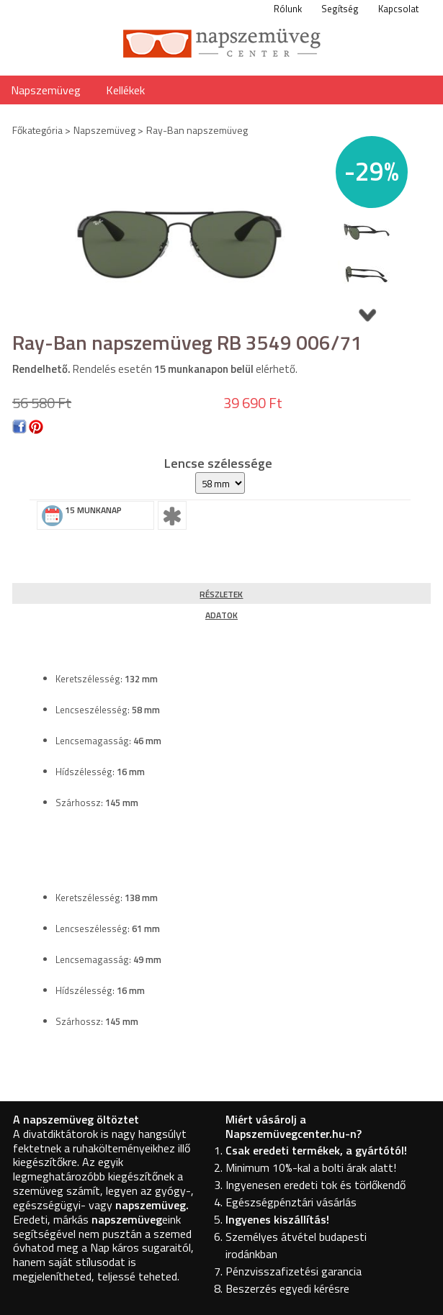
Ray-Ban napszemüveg (197, 129)
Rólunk (288, 8)
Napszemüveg (46, 90)
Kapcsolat (398, 8)
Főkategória (37, 129)
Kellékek (125, 90)
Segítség (340, 8)
